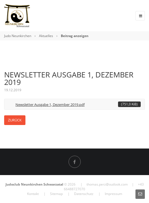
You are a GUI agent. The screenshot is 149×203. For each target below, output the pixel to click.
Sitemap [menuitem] (56, 193)
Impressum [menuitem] (113, 193)
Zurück (15, 120)
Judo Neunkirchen (17, 35)
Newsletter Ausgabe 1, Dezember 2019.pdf (78, 104)
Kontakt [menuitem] (33, 193)
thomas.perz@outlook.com (107, 184)
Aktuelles (46, 35)
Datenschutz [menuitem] (83, 193)
